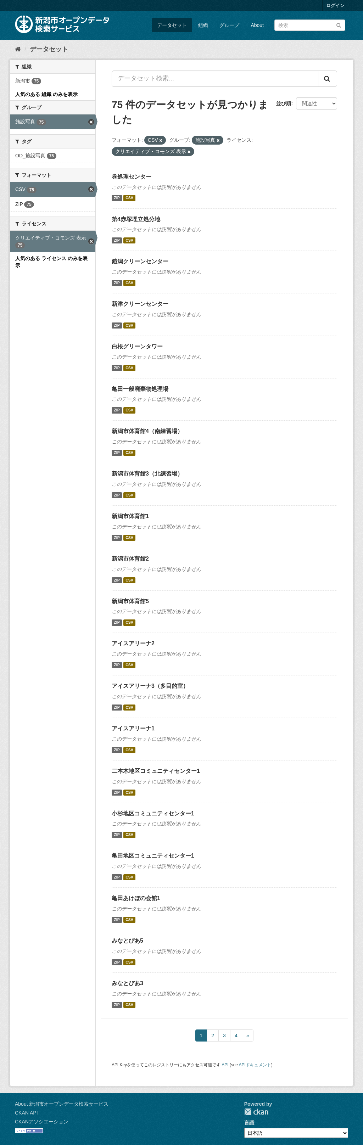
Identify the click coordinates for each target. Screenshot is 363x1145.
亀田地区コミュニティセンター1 (153, 856)
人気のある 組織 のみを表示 (46, 94)
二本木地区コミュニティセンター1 (156, 771)
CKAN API (26, 1113)
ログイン (335, 5)
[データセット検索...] (215, 79)
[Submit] (339, 25)
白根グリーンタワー (137, 346)
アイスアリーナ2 (133, 643)
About (257, 25)
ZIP (116, 198)
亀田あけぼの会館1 (136, 898)
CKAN (256, 1112)
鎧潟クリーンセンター (140, 261)
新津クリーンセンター (140, 304)
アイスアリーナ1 (133, 728)
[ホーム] (18, 49)
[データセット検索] (309, 25)
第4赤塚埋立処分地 (136, 219)
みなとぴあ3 (127, 983)
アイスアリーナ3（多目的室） (150, 686)
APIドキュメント (255, 1064)
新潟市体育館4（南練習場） (147, 431)
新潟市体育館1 (130, 516)
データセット (172, 25)
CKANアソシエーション (41, 1121)
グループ (229, 25)
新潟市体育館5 (130, 601)
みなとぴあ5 (127, 941)
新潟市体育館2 (130, 559)
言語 (249, 1123)
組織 (203, 25)
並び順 (283, 103)
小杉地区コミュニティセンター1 (153, 813)
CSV (129, 198)
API (225, 1064)
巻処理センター (131, 177)
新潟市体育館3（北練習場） (147, 474)
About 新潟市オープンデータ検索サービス (61, 1104)
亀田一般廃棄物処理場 (140, 389)
